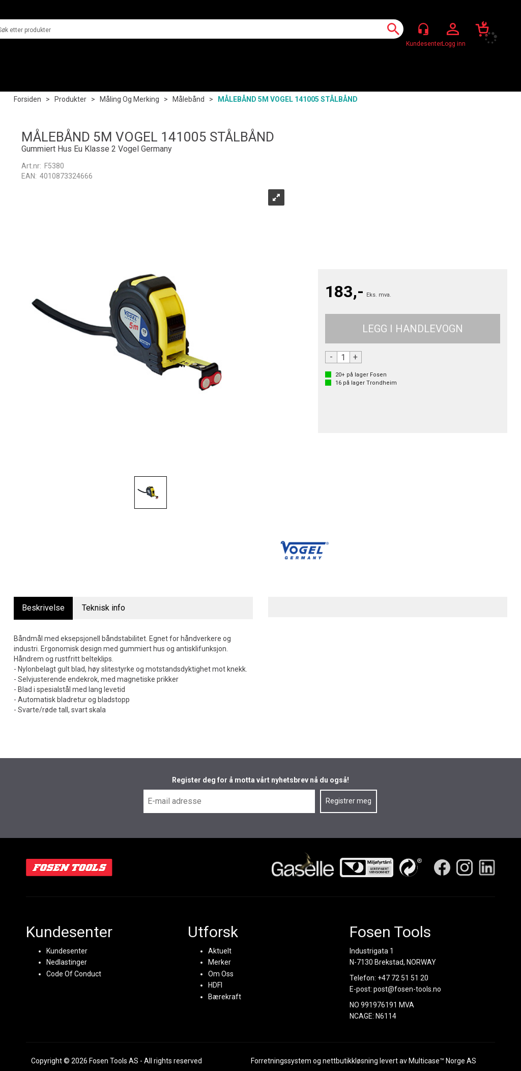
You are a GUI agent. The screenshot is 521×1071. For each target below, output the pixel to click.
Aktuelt (219, 950)
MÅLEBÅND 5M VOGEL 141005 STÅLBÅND (288, 99)
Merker (219, 962)
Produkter (70, 99)
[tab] (43, 608)
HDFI (215, 985)
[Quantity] (343, 357)
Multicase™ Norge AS (442, 1061)
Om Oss (221, 973)
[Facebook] (442, 867)
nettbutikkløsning (350, 1061)
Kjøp (412, 328)
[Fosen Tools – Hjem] (69, 867)
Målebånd (188, 99)
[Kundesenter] (423, 29)
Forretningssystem (281, 1061)
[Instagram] (464, 867)
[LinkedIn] (487, 867)
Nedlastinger (66, 962)
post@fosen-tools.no (407, 989)
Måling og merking (129, 99)
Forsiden (27, 99)
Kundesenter (67, 950)
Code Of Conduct (73, 973)
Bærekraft (224, 996)
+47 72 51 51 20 (403, 977)
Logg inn (452, 29)
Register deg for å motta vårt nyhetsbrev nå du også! (260, 780)
